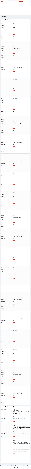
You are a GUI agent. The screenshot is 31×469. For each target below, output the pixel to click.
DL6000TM (14, 433)
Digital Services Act (25, 465)
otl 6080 (25, 433)
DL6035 (19, 418)
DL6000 (16, 418)
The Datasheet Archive (3, 1)
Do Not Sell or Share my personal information (17, 465)
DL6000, (19, 433)
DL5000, (22, 433)
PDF (13, 34)
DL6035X (14, 418)
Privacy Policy (9, 465)
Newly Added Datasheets (3, 465)
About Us (16, 466)
